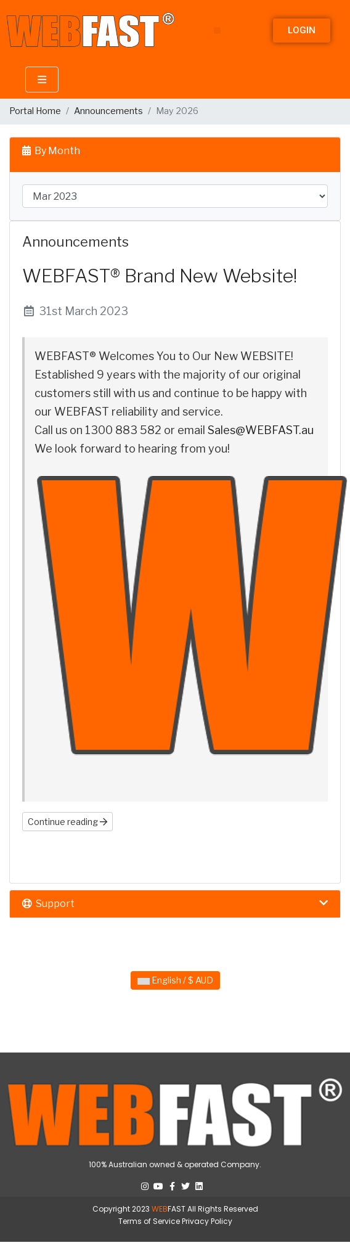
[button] (217, 30)
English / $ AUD (175, 980)
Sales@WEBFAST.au (261, 430)
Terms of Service (149, 1221)
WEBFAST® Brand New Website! (159, 276)
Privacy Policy (207, 1221)
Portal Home (35, 111)
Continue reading (67, 821)
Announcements (108, 111)
